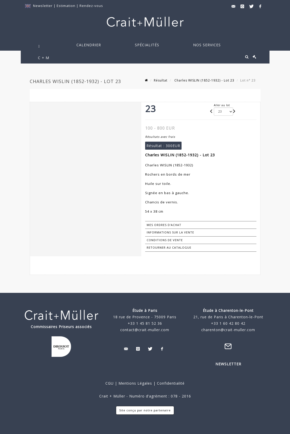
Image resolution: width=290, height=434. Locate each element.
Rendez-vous (91, 5)
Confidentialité (170, 383)
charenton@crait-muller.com (228, 329)
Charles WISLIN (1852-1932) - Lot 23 (203, 80)
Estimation (66, 5)
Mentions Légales (135, 383)
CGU (109, 383)
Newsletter (43, 5)
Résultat (160, 80)
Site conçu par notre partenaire (145, 410)
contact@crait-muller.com (144, 329)
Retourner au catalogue (169, 247)
